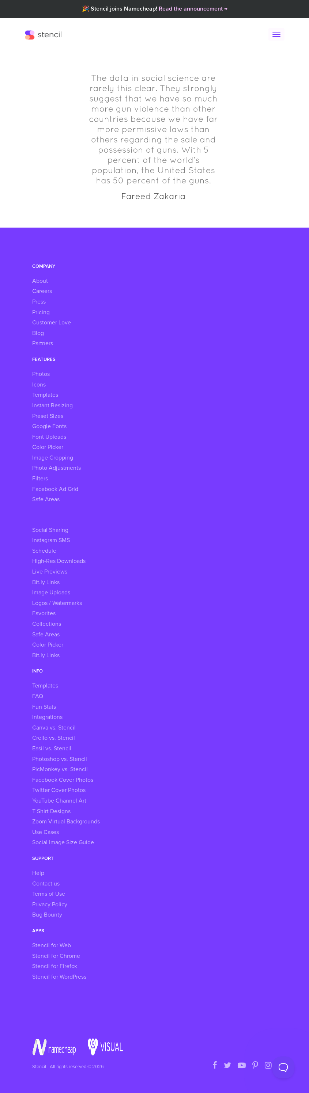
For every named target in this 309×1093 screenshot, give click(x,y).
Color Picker (47, 447)
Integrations (47, 717)
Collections (46, 624)
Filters (40, 478)
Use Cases (45, 832)
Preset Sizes (47, 416)
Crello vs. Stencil (53, 738)
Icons (39, 385)
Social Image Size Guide (63, 842)
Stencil (45, 35)
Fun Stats (44, 707)
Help (38, 873)
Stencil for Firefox (54, 966)
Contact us (46, 884)
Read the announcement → (193, 9)
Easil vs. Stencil (51, 748)
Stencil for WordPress (59, 977)
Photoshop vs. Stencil (59, 759)
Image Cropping (52, 458)
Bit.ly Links (46, 582)
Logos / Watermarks (57, 603)
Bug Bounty (47, 915)
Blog (38, 333)
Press (39, 302)
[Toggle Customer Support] (283, 1067)
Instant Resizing (52, 405)
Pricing (41, 312)
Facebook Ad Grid (55, 489)
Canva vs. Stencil (54, 728)
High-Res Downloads (59, 561)
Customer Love (51, 322)
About (40, 281)
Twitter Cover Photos (59, 790)
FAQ (37, 696)
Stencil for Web (51, 945)
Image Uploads (51, 592)
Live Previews (49, 572)
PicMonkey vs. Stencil (60, 769)
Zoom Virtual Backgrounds (66, 821)
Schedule (44, 551)
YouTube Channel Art (59, 801)
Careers (42, 291)
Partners (42, 343)
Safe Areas (46, 499)
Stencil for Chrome (56, 956)
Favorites (44, 613)
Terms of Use (48, 894)
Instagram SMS (51, 540)
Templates (45, 395)
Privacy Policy (49, 904)
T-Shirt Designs (51, 811)
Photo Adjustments (56, 468)
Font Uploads (49, 437)
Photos (41, 374)
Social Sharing (50, 530)
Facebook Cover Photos (62, 780)
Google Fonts (49, 426)
